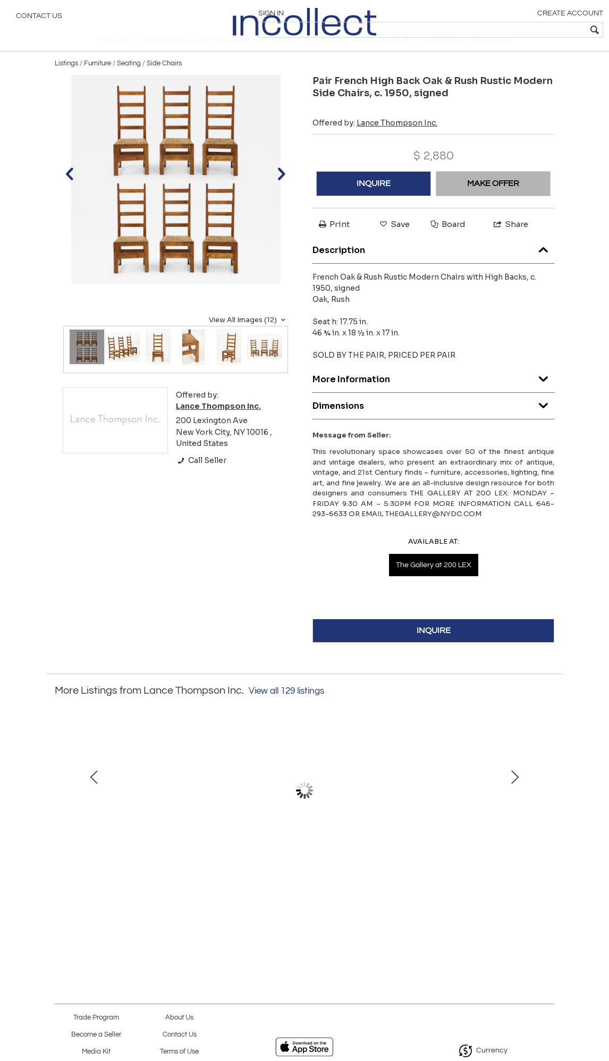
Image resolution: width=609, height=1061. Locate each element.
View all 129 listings (286, 708)
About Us (179, 1017)
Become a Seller (96, 1034)
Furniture (97, 81)
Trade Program (96, 1017)
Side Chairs (164, 81)
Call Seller (201, 478)
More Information (433, 394)
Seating (129, 81)
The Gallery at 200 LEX (433, 582)
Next (546, 818)
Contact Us (39, 18)
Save (394, 242)
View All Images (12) (248, 337)
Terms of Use (179, 1051)
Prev (62, 818)
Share (510, 242)
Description (433, 265)
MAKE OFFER (493, 201)
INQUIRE (374, 201)
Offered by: (374, 140)
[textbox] (524, 29)
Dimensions (433, 421)
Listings (66, 81)
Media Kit (96, 1051)
